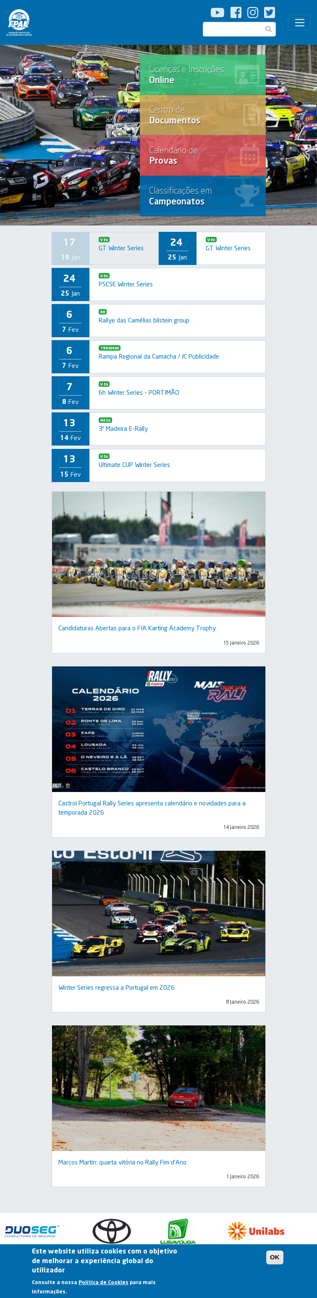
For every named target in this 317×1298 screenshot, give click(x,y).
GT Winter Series (121, 248)
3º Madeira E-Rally (123, 428)
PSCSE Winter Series (126, 284)
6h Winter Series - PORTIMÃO (139, 392)
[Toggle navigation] (299, 23)
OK (275, 1258)
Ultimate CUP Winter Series (134, 464)
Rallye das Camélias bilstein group (144, 320)
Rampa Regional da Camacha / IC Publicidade (159, 356)
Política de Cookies (103, 1284)
